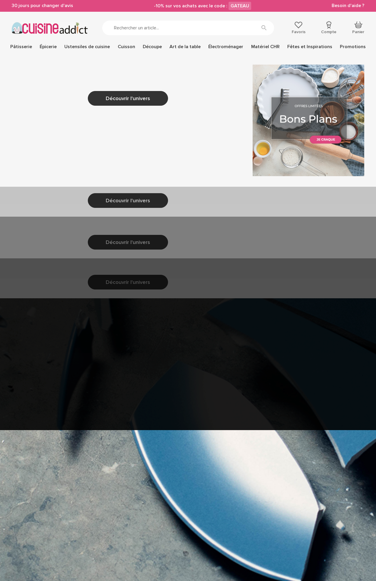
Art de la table (185, 47)
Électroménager (225, 47)
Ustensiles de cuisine (87, 47)
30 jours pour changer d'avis (42, 6)
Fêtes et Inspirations (309, 47)
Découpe (152, 47)
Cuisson (126, 47)
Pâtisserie (21, 47)
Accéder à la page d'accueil (79, 183)
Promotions (353, 47)
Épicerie (48, 47)
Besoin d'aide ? (348, 6)
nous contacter (88, 123)
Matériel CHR (265, 47)
